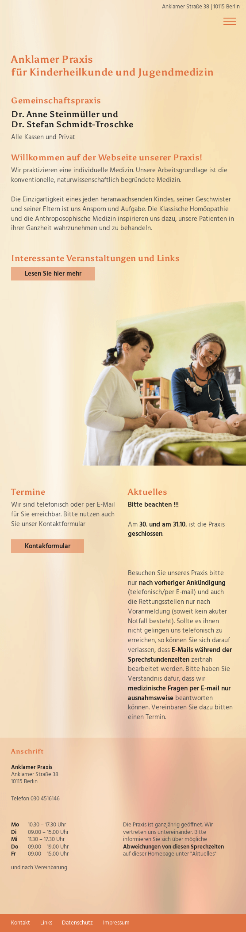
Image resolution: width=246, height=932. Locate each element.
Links (46, 923)
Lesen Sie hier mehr (53, 274)
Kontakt (20, 923)
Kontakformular (47, 546)
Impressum (116, 923)
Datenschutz (77, 923)
